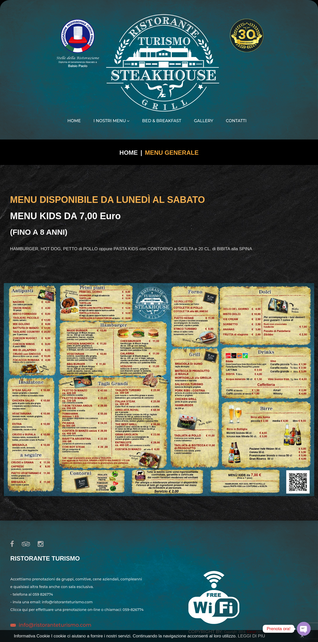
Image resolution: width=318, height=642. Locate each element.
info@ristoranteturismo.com (55, 625)
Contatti (236, 121)
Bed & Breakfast (161, 121)
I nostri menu (111, 121)
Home (74, 121)
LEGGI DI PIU (251, 636)
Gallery (203, 121)
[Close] (302, 636)
